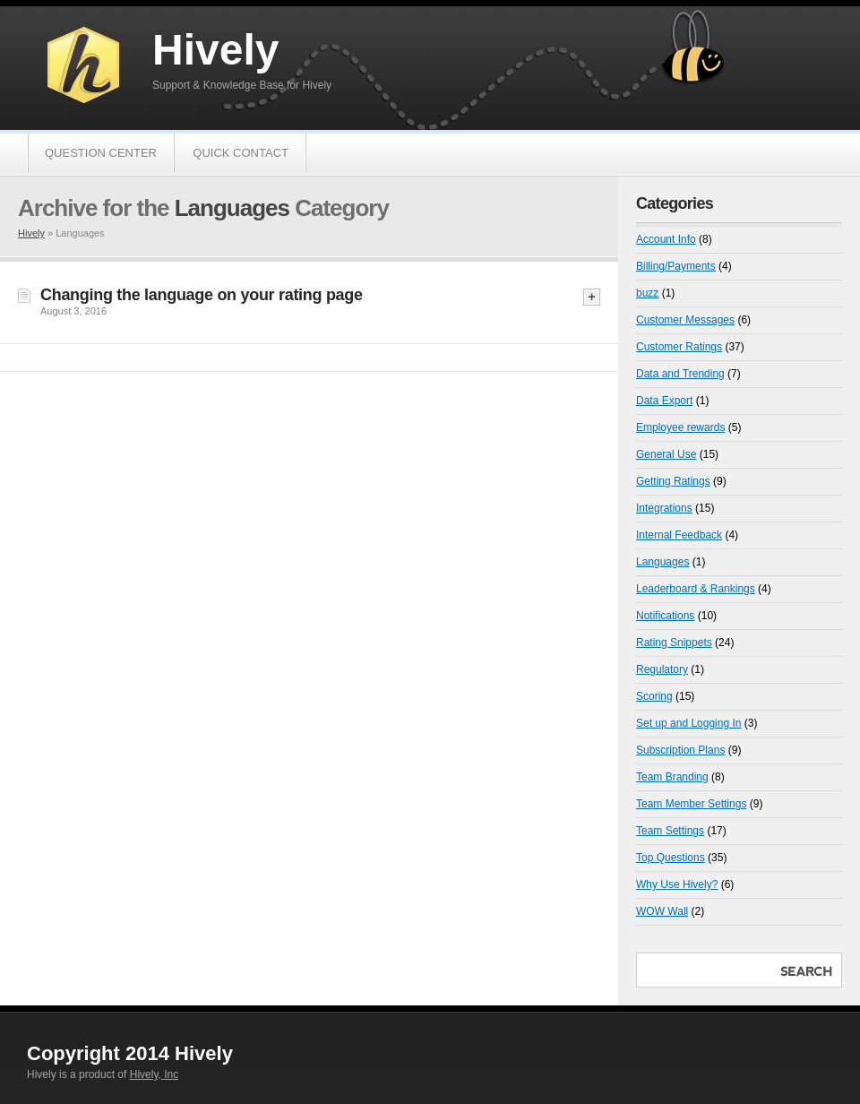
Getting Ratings (673, 481)
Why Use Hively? (677, 884)
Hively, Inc (154, 1074)
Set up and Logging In (688, 723)
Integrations (664, 508)
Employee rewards (680, 427)
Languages (662, 562)
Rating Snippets (674, 642)
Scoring (654, 696)
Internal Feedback (679, 535)
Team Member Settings (691, 804)
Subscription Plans (680, 750)
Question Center (101, 153)
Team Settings (670, 830)
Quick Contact (240, 153)
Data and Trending (680, 373)
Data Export (664, 400)
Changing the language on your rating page (201, 295)
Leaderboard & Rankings (695, 588)
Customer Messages (685, 320)
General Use (666, 454)
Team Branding (672, 777)
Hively (215, 49)
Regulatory (662, 669)
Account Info (666, 239)
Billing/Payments (676, 266)
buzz (647, 293)
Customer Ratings (679, 347)
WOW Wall (662, 911)
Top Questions (670, 857)
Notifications (665, 615)
